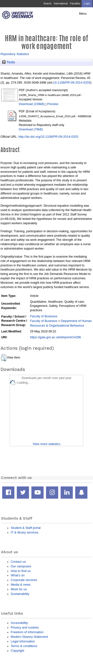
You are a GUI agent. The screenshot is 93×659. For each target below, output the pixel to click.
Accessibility (19, 623)
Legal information (23, 641)
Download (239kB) (32, 104)
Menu (83, 13)
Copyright (17, 650)
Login (87, 3)
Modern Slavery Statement (29, 637)
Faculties (75, 3)
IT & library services (24, 532)
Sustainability (20, 594)
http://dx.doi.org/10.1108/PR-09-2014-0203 (48, 136)
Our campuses (21, 566)
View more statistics (46, 444)
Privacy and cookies (25, 627)
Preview (52, 104)
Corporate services (24, 580)
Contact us (18, 561)
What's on (18, 575)
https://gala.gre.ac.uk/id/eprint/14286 (55, 337)
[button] (3, 357)
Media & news (20, 584)
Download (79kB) (31, 129)
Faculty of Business (43, 316)
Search (47, 3)
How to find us (21, 571)
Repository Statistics (14, 54)
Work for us (19, 589)
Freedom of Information (27, 632)
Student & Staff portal (26, 528)
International (61, 3)
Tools (8, 62)
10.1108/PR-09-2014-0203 (71, 82)
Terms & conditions (24, 646)
